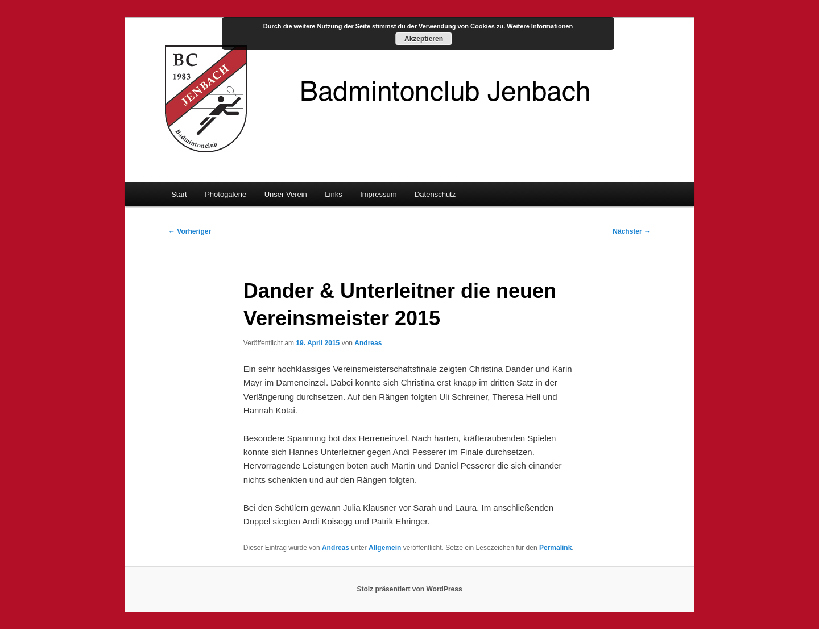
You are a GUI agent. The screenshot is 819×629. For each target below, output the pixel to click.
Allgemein (385, 548)
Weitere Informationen (540, 26)
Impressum (378, 194)
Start (179, 194)
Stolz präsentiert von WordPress (409, 589)
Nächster (632, 231)
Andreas (368, 343)
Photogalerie (225, 194)
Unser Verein (285, 194)
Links (333, 194)
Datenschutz (435, 194)
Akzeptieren (423, 39)
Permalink (555, 548)
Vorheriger (189, 231)
